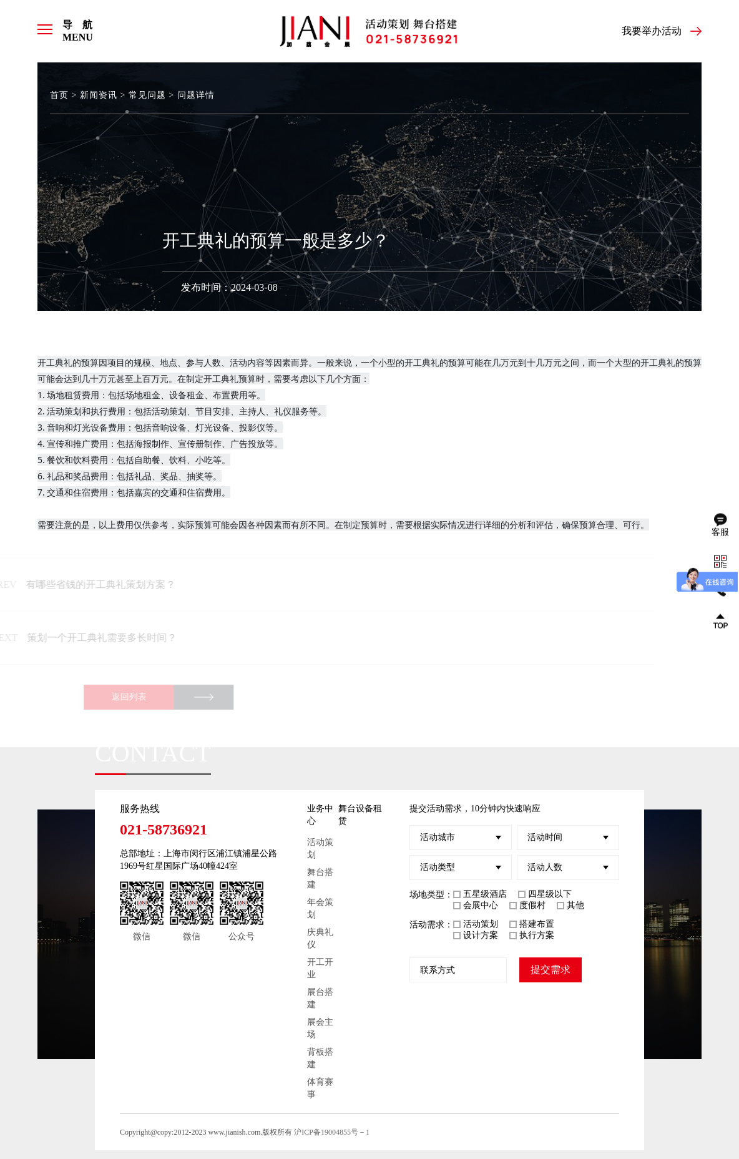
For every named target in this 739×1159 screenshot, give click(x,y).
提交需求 (550, 969)
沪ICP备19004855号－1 (332, 1132)
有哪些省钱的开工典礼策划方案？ (92, 584)
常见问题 (147, 95)
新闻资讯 (98, 95)
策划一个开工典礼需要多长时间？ (93, 637)
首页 (59, 95)
